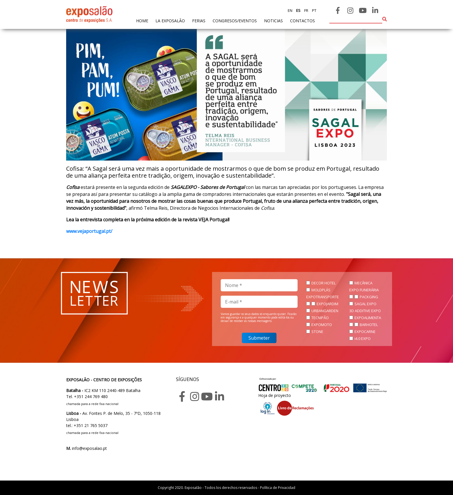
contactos (302, 20)
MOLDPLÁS (321, 289)
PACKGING (369, 296)
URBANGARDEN (324, 310)
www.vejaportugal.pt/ (89, 231)
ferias (198, 20)
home (142, 20)
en (290, 10)
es (297, 10)
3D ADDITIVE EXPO (365, 310)
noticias (273, 20)
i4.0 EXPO (362, 338)
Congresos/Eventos (235, 20)
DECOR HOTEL (323, 283)
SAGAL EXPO (365, 303)
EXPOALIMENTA (367, 317)
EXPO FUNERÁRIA (364, 289)
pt (313, 10)
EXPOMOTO (321, 324)
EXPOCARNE (365, 331)
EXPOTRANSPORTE (322, 296)
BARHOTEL (369, 324)
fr (305, 10)
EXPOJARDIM (327, 303)
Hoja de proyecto (274, 395)
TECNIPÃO (320, 317)
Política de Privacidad (277, 487)
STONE (317, 331)
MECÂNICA (363, 283)
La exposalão (170, 20)
